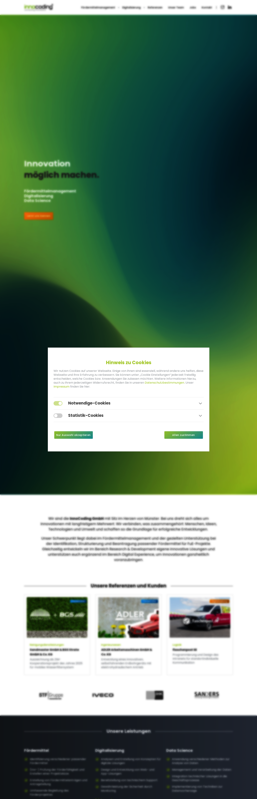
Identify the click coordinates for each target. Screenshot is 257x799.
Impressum (61, 387)
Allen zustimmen (183, 435)
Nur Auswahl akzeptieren (73, 435)
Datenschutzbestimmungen (164, 383)
